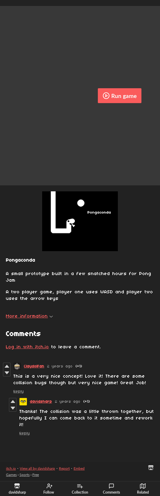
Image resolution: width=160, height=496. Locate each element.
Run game (120, 95)
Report (64, 468)
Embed (79, 468)
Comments (111, 489)
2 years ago (60, 366)
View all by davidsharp (37, 468)
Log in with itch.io (27, 347)
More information (29, 316)
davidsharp (41, 402)
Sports (24, 474)
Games (11, 474)
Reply (18, 391)
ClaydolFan (34, 366)
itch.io (11, 468)
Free (35, 474)
